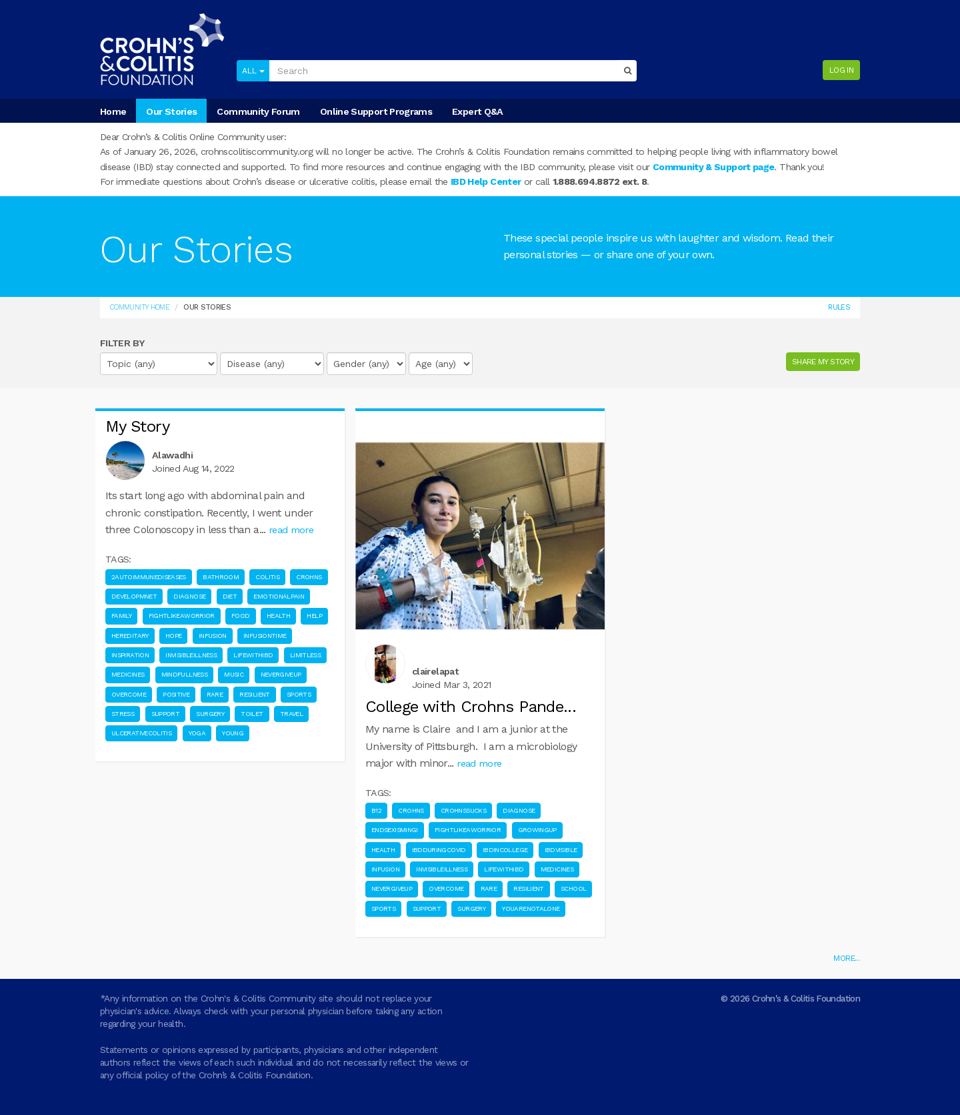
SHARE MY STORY (823, 361)
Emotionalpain (278, 596)
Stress (122, 713)
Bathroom (221, 577)
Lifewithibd (253, 655)
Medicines (127, 674)
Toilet (252, 713)
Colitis (267, 577)
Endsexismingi (394, 829)
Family (121, 615)
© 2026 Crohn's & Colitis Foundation (790, 998)
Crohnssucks (463, 810)
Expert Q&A (477, 111)
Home (113, 111)
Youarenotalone (530, 908)
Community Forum (258, 111)
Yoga (197, 733)
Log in (841, 70)
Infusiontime (264, 635)
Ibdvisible (561, 849)
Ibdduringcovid (439, 849)
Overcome (128, 694)
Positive (176, 694)
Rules (839, 307)
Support (165, 713)
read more (291, 529)
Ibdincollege (505, 849)
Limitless (305, 655)
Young (232, 733)
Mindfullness (184, 674)
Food (240, 615)
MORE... (846, 958)
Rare (215, 694)
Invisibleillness (191, 655)
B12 (376, 810)
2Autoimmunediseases (148, 577)
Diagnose (189, 596)
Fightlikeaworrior (182, 615)
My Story (137, 426)
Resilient (254, 694)
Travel (291, 713)
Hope (173, 635)
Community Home (139, 307)
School (573, 888)
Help (314, 615)
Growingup (537, 829)
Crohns (308, 577)
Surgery (210, 713)
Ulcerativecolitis (141, 733)
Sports (299, 694)
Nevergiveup (281, 674)
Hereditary (130, 635)
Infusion (213, 635)
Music (233, 674)
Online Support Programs (376, 111)
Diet (230, 596)
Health (278, 615)
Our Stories (171, 111)
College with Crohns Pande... (470, 706)
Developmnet (134, 596)
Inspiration (130, 655)
